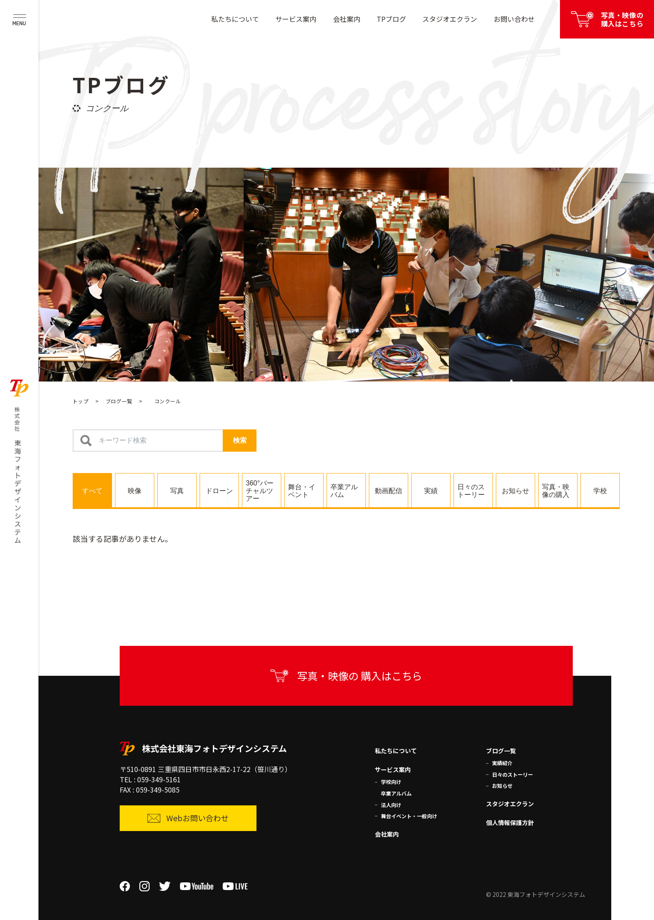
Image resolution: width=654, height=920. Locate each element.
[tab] (92, 490)
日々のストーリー (512, 774)
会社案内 (346, 19)
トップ (80, 401)
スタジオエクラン (449, 19)
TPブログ (391, 19)
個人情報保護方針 (510, 822)
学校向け (391, 781)
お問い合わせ (514, 19)
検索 (240, 440)
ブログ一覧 (119, 401)
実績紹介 (502, 762)
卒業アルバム (396, 793)
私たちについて (235, 19)
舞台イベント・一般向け (409, 815)
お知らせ (502, 785)
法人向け (391, 804)
